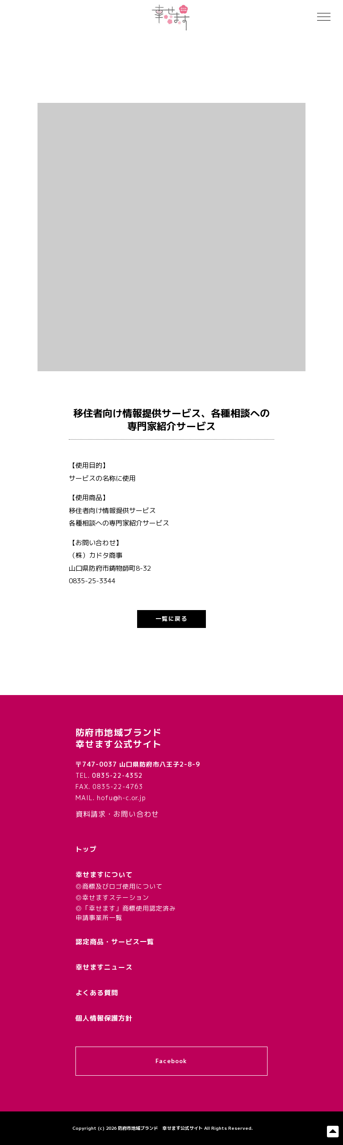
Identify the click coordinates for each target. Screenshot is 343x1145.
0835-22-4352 (117, 775)
